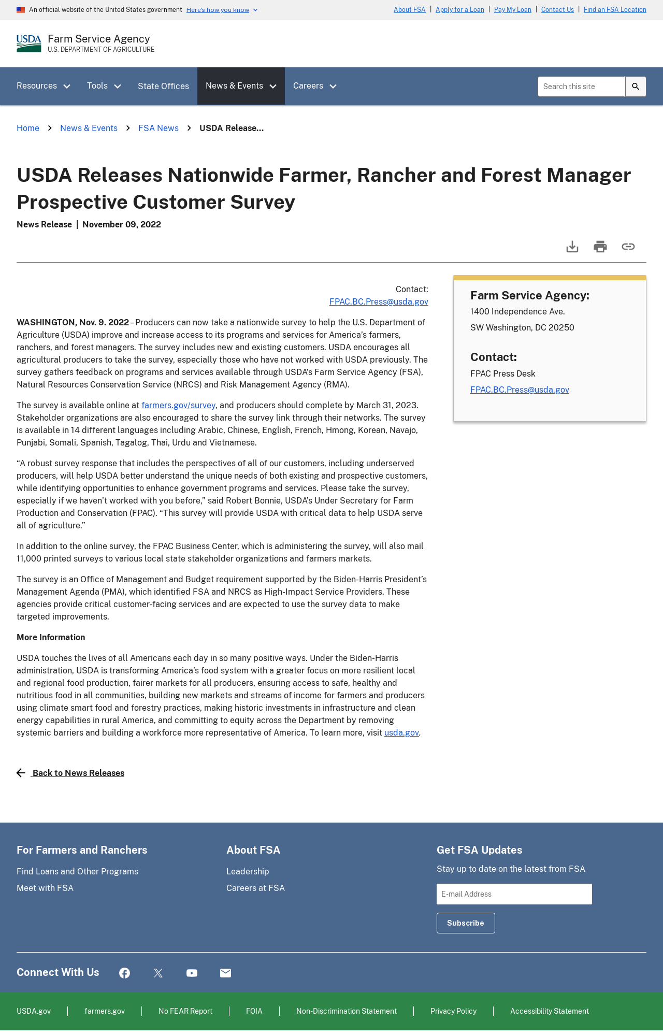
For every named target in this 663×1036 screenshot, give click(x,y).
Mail (225, 973)
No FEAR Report (185, 1010)
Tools (97, 86)
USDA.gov (34, 1010)
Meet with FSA (45, 888)
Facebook (124, 973)
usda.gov (401, 733)
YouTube (191, 973)
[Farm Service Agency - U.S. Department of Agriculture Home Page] (101, 43)
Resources (37, 86)
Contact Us (557, 9)
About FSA (410, 9)
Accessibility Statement (549, 1010)
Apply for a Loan (460, 9)
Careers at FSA (255, 888)
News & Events (234, 86)
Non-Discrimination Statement (346, 1010)
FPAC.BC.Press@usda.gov (378, 302)
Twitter (158, 973)
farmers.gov (104, 1010)
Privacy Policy (453, 1010)
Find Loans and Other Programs (77, 871)
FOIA (254, 1010)
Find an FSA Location (615, 9)
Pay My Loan (512, 9)
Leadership (247, 871)
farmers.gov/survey (178, 405)
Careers (308, 86)
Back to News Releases (70, 773)
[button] (70, 86)
